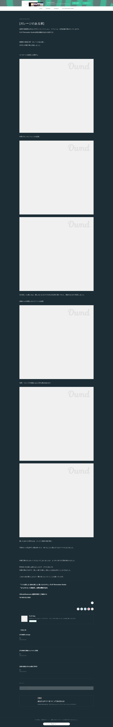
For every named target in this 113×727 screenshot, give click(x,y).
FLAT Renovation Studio (68, 8)
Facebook (48, 8)
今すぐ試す (76, 3)
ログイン (87, 3)
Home (40, 8)
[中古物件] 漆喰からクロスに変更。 (29, 650)
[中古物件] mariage (24, 634)
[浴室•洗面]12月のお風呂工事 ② (28, 666)
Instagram (56, 8)
